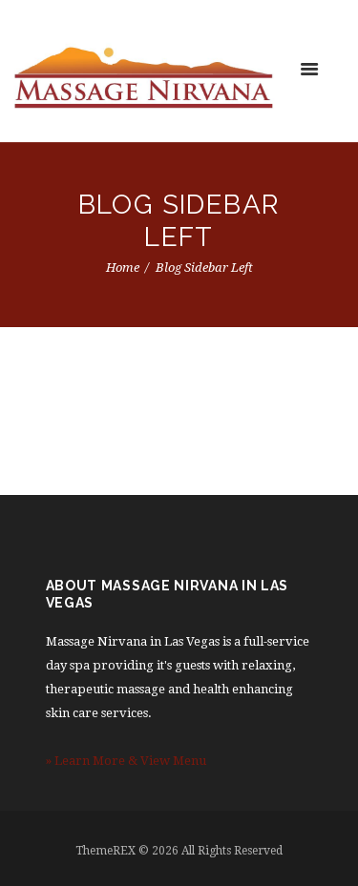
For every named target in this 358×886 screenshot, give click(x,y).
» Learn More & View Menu (126, 760)
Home (122, 267)
